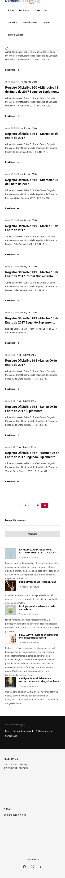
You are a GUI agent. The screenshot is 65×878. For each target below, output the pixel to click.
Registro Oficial (30, 82)
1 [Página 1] (19, 505)
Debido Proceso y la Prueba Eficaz (37, 581)
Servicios (12, 22)
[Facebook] (24, 866)
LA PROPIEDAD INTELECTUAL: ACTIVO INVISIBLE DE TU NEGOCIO (38, 551)
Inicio (10, 10)
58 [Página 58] (38, 505)
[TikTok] (41, 866)
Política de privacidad (23, 731)
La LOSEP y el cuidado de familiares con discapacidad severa (38, 636)
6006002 (23, 768)
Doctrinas (24, 10)
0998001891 (10, 768)
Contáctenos (11, 736)
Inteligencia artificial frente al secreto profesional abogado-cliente (39, 680)
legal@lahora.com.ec (14, 814)
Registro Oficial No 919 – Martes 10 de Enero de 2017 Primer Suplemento (31, 274)
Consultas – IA (30, 22)
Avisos (46, 22)
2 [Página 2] (25, 505)
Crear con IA (41, 10)
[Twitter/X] (32, 866)
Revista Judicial (15, 34)
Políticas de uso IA (44, 731)
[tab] (32, 534)
